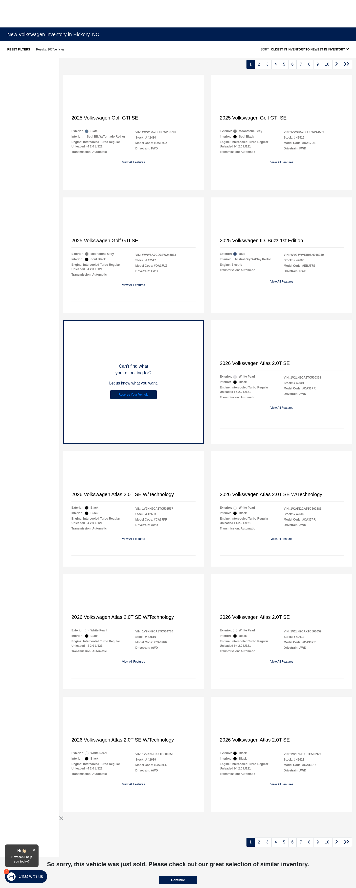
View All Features (133, 162)
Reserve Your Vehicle (134, 394)
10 (327, 64)
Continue (178, 880)
